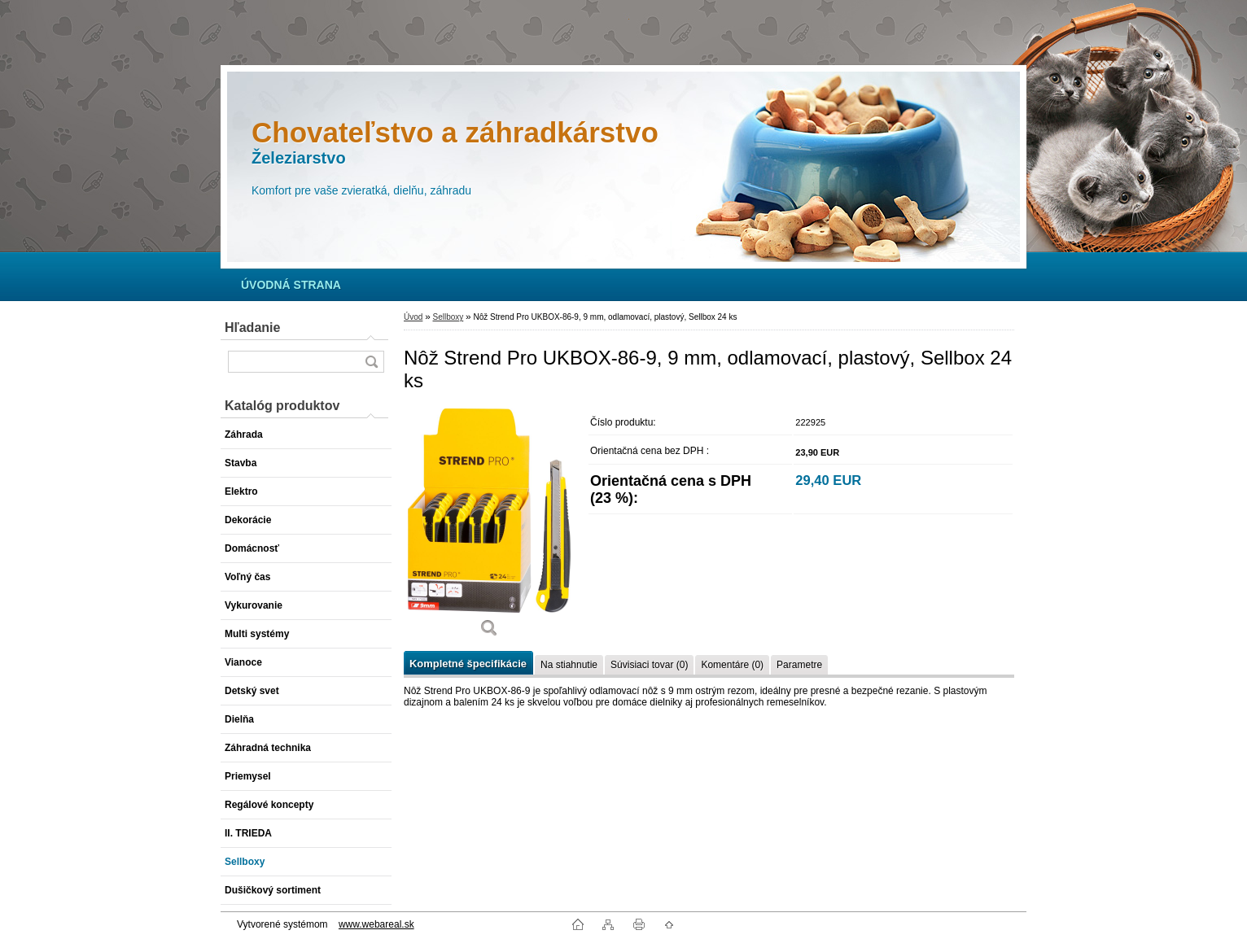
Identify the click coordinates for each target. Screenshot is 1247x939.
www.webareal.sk (376, 924)
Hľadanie (252, 327)
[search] (371, 362)
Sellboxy (447, 316)
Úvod (413, 316)
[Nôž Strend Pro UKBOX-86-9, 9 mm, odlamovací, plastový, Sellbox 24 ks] (489, 528)
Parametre (799, 664)
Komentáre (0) (732, 664)
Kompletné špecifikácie (468, 663)
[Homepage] (291, 285)
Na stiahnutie (568, 664)
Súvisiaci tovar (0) (649, 664)
